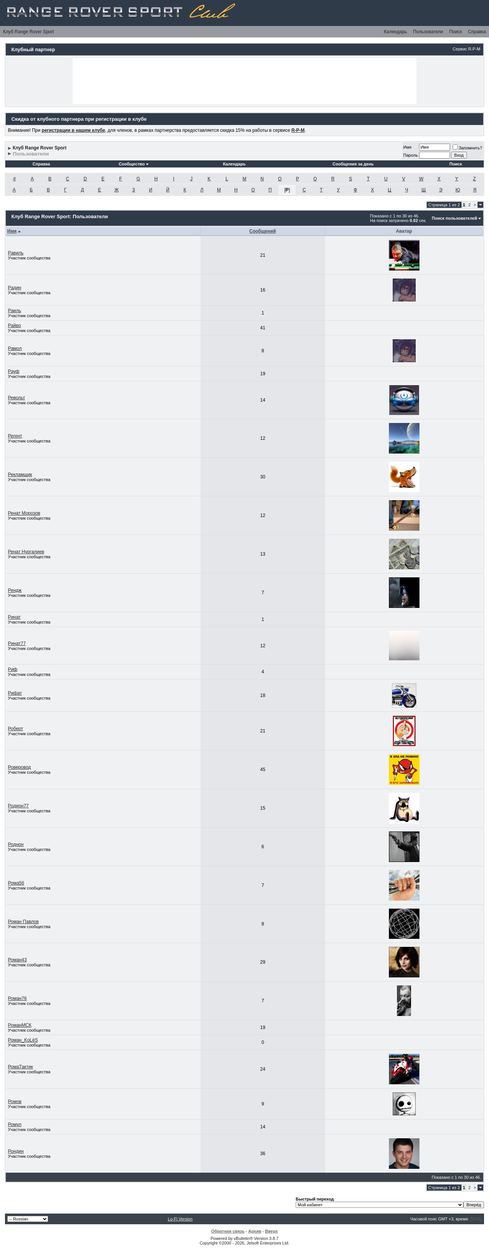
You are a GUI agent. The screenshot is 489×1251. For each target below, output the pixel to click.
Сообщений (262, 231)
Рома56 (16, 883)
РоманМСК (19, 1025)
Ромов (14, 1101)
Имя (407, 147)
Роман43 (17, 960)
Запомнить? (468, 148)
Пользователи (428, 31)
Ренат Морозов (24, 513)
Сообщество (134, 164)
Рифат (15, 693)
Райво (14, 325)
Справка (477, 31)
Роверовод (19, 767)
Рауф (13, 371)
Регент (15, 436)
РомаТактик (20, 1067)
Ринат (14, 617)
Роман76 (17, 998)
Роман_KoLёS (23, 1040)
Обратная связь (227, 1231)
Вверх (271, 1231)
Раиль (14, 310)
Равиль (16, 253)
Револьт (16, 397)
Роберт (15, 728)
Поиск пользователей (454, 218)
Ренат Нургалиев (26, 551)
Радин (14, 287)
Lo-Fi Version (180, 1219)
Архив (254, 1231)
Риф (13, 669)
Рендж (15, 590)
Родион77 (18, 806)
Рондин (16, 1151)
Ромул (14, 1124)
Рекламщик (20, 474)
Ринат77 (17, 643)
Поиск (455, 31)
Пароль (410, 155)
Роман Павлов (23, 921)
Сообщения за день (353, 164)
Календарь (395, 31)
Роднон (16, 844)
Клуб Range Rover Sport (28, 31)
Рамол (15, 348)
